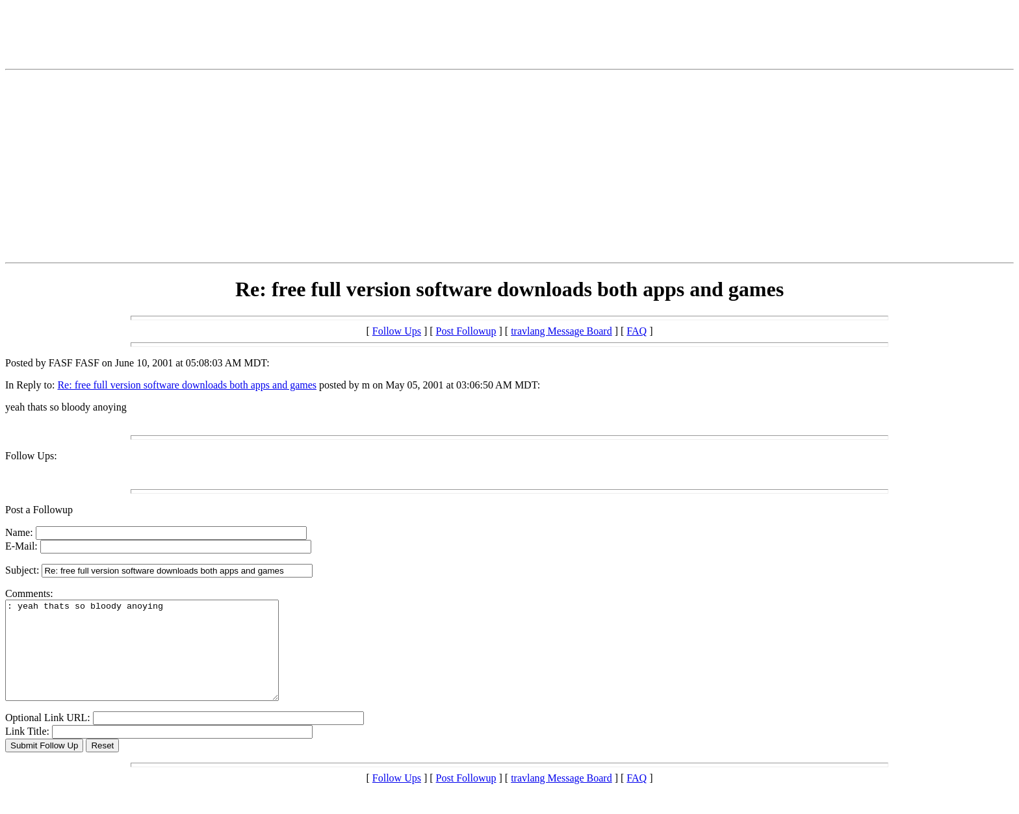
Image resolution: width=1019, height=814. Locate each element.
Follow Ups (396, 331)
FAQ (636, 331)
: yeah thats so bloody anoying (158, 660)
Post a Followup (39, 509)
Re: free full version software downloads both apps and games (186, 384)
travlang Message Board (561, 331)
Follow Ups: (31, 455)
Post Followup (466, 331)
